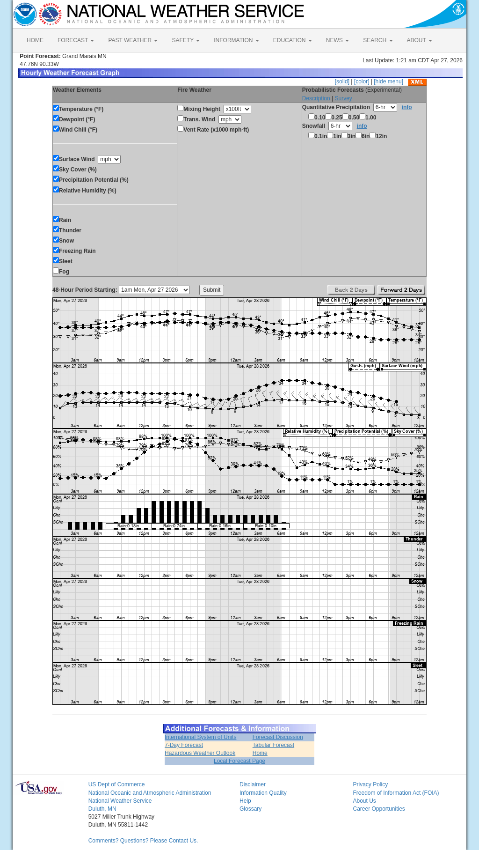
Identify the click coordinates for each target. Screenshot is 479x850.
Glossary (250, 809)
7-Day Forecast (184, 745)
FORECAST (76, 40)
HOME (35, 40)
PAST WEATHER (133, 40)
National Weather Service (120, 801)
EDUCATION (292, 40)
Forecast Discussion (278, 737)
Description (316, 98)
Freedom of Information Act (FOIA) (396, 793)
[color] (362, 81)
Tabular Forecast (273, 745)
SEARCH (377, 40)
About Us (364, 801)
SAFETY (186, 40)
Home (260, 753)
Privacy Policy (370, 784)
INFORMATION (236, 40)
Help (245, 801)
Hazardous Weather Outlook (200, 753)
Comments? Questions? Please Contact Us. (143, 840)
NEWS (337, 40)
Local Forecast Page (239, 761)
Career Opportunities (379, 809)
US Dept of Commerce (116, 784)
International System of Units (200, 737)
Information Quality (263, 793)
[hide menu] (388, 81)
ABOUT (419, 40)
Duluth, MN (102, 809)
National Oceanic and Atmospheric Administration (149, 793)
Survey (343, 98)
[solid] (342, 81)
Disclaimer (253, 784)
